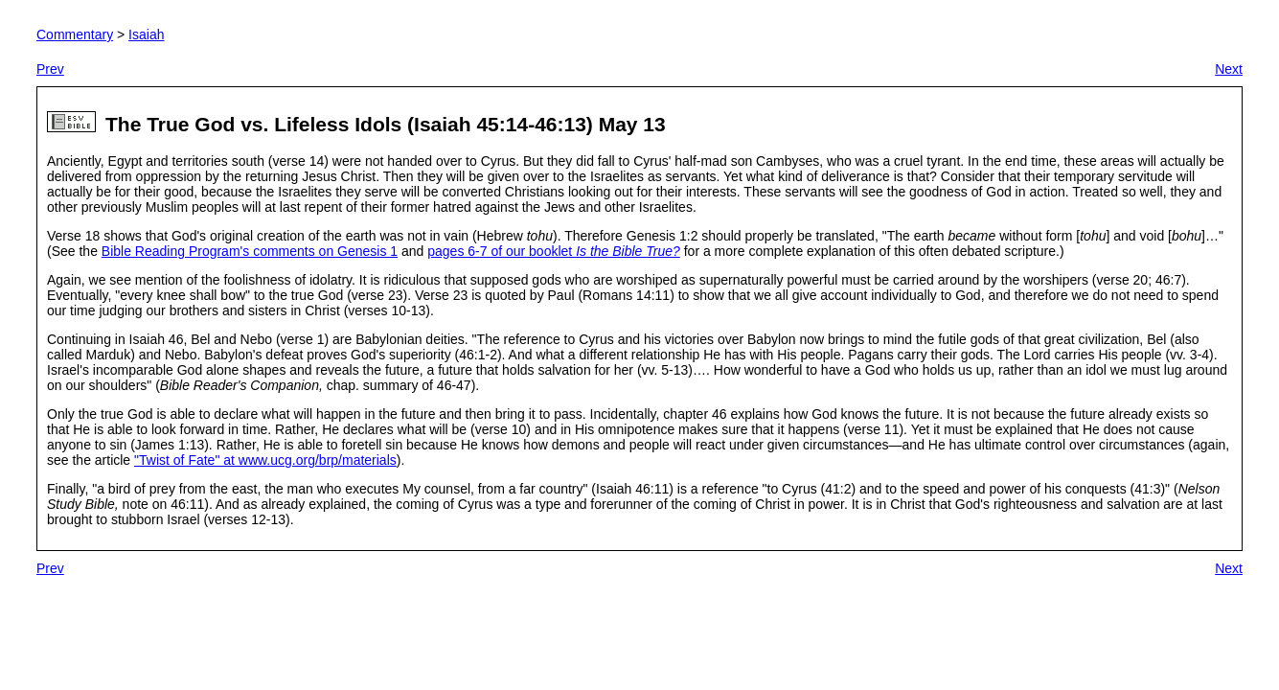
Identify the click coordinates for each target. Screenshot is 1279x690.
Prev (50, 69)
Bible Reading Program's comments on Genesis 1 (250, 251)
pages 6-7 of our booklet (553, 251)
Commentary (74, 34)
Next (1229, 69)
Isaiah (146, 34)
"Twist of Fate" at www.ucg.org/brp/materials (265, 460)
